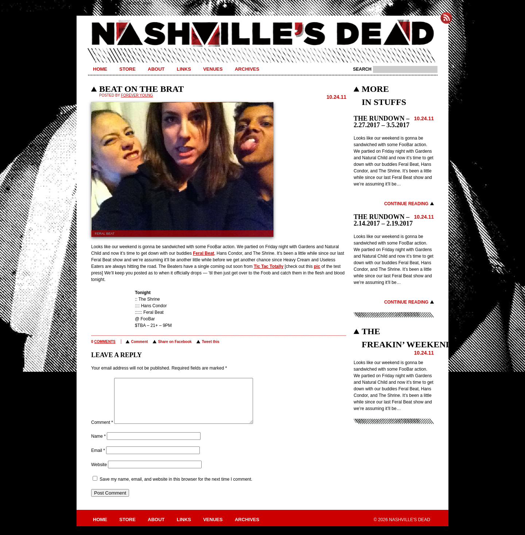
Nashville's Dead (263, 34)
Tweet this (210, 342)
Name (98, 445)
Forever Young (137, 95)
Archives (247, 69)
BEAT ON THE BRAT (141, 89)
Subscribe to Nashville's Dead (446, 18)
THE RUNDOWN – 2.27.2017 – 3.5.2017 (381, 122)
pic (317, 266)
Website (99, 473)
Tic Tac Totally (268, 266)
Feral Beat (203, 253)
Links (184, 69)
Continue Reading (406, 203)
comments (104, 342)
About (156, 69)
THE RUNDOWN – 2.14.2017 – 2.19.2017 (383, 220)
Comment (139, 342)
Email (98, 459)
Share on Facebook (174, 342)
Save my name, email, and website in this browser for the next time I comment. (176, 488)
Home (100, 69)
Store (127, 69)
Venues (212, 69)
